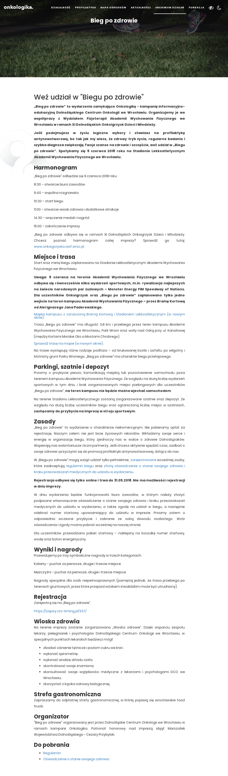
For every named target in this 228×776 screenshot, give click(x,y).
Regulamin (52, 753)
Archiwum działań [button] (169, 7)
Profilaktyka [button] (85, 7)
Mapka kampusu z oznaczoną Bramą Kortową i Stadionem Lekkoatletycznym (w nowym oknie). (109, 316)
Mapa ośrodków (113, 7)
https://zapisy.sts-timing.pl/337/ (60, 611)
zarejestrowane (143, 460)
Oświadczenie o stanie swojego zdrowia (76, 759)
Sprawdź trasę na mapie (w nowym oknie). (69, 343)
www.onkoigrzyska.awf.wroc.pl (59, 246)
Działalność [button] (61, 7)
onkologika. (18, 7)
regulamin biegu (80, 466)
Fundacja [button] (196, 7)
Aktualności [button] (141, 7)
